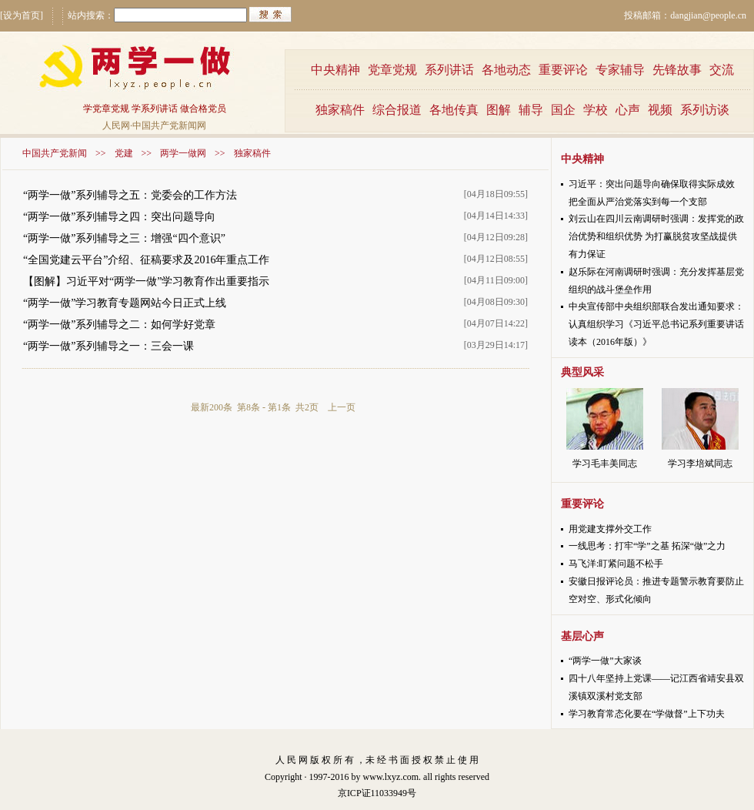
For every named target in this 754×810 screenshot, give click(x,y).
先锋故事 (677, 69)
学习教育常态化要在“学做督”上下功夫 (647, 713)
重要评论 (563, 69)
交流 (721, 69)
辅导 (531, 109)
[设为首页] (21, 15)
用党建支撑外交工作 (610, 529)
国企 (563, 109)
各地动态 (506, 69)
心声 (628, 109)
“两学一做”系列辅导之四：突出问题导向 (119, 217)
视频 (660, 109)
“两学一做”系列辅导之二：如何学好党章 (119, 324)
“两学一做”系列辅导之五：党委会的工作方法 (130, 195)
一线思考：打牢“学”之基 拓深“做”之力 (647, 546)
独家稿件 (340, 109)
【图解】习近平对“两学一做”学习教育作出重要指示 (146, 281)
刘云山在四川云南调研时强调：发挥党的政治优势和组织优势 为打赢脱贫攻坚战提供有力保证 (656, 236)
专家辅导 (620, 69)
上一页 (341, 407)
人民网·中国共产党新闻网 (154, 125)
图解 (498, 109)
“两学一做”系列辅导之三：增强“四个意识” (124, 238)
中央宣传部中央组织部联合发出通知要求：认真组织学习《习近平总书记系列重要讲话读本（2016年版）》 (656, 324)
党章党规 (392, 69)
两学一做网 (183, 153)
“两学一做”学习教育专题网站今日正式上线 (124, 303)
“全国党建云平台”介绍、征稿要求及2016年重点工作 (146, 260)
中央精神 (335, 69)
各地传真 (454, 109)
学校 (595, 109)
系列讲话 (449, 69)
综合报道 (397, 109)
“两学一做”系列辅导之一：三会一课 (108, 346)
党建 (124, 153)
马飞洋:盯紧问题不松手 (616, 563)
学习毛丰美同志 (604, 463)
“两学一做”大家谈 (605, 660)
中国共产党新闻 (54, 153)
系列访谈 (704, 109)
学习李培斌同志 (700, 463)
